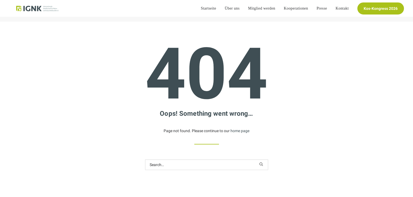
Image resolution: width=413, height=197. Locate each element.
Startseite (208, 11)
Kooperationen (296, 11)
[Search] (206, 164)
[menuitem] (210, 11)
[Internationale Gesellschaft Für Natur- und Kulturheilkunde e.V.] (36, 11)
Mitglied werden (261, 11)
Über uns (232, 11)
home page (239, 131)
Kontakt (342, 11)
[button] (261, 164)
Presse (322, 11)
